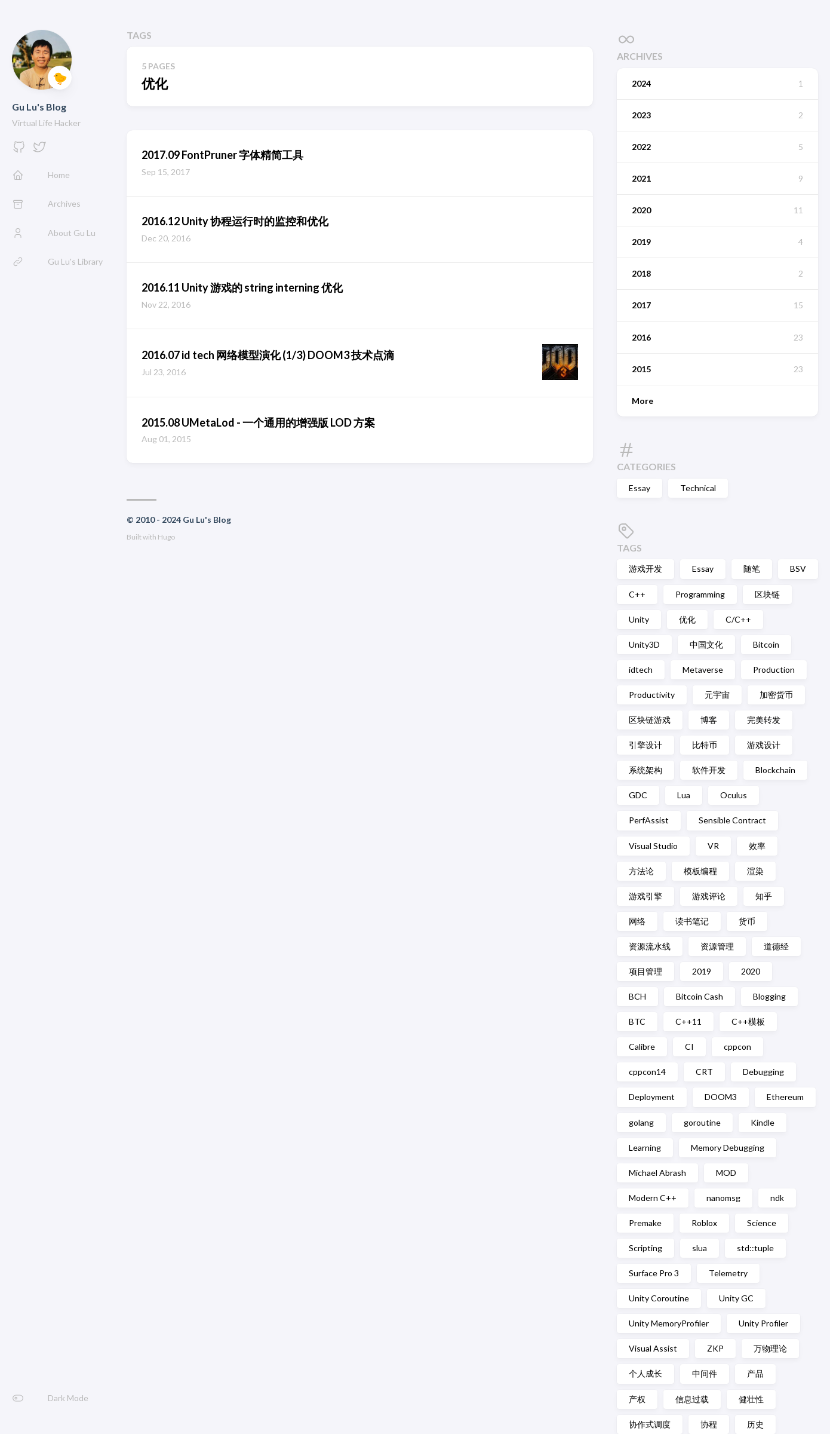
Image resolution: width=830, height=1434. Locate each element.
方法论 (641, 871)
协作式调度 (650, 1424)
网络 (637, 921)
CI (689, 1046)
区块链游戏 (650, 720)
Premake (645, 1223)
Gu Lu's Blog (39, 106)
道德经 (776, 946)
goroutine (702, 1122)
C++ (637, 594)
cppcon (737, 1046)
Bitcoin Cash (699, 996)
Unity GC (736, 1298)
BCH (637, 996)
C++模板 (748, 1021)
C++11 (688, 1021)
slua (699, 1248)
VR (713, 846)
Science (761, 1223)
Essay (639, 488)
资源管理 (717, 946)
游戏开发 (645, 568)
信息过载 (692, 1399)
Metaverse (703, 669)
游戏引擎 (645, 896)
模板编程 (700, 871)
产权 (637, 1399)
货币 (747, 921)
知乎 (763, 896)
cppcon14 (647, 1072)
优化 (687, 619)
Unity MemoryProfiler (669, 1323)
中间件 (704, 1373)
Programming (700, 594)
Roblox (704, 1223)
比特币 (704, 745)
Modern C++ (653, 1198)
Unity (639, 619)
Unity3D (644, 644)
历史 (755, 1424)
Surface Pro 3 (654, 1273)
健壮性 (751, 1399)
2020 (750, 971)
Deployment (652, 1097)
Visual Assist (653, 1348)
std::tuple (755, 1248)
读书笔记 (692, 921)
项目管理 (645, 971)
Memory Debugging (727, 1147)
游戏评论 (709, 896)
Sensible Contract (732, 820)
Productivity (652, 695)
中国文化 (706, 644)
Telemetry (728, 1273)
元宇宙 (717, 695)
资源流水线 (650, 946)
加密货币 (776, 695)
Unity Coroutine (659, 1298)
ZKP (715, 1348)
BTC (637, 1021)
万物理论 (770, 1348)
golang (641, 1122)
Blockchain (775, 770)
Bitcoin (766, 644)
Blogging (769, 996)
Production (774, 669)
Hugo (166, 536)
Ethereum (785, 1097)
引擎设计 (645, 745)
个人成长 (645, 1373)
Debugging (763, 1072)
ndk (777, 1198)
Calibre (642, 1046)
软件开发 (709, 770)
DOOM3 (721, 1097)
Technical (698, 488)
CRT (704, 1072)
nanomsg (723, 1198)
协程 (708, 1424)
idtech (641, 669)
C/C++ (738, 619)
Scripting (645, 1248)
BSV (798, 568)
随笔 (751, 568)
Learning (645, 1147)
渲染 (755, 871)
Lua (683, 795)
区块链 (767, 594)
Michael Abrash (657, 1173)
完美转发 (763, 720)
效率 (757, 846)
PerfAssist (649, 820)
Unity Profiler (763, 1323)
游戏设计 (763, 745)
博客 (708, 720)
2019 (701, 971)
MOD (726, 1173)
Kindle (762, 1122)
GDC (638, 795)
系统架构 (645, 770)
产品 (755, 1373)
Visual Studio (653, 846)
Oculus (733, 795)
